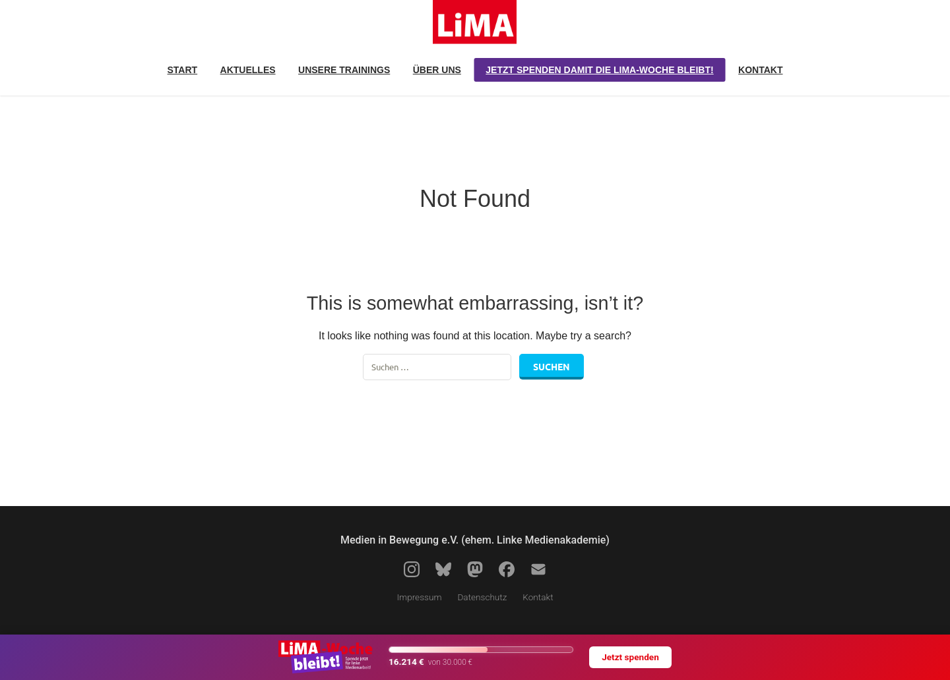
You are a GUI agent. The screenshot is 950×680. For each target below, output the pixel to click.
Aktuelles (248, 70)
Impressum (418, 597)
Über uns (437, 70)
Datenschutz (482, 597)
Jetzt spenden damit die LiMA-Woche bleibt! (599, 70)
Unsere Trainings (344, 70)
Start (183, 70)
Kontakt (760, 70)
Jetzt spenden (630, 657)
